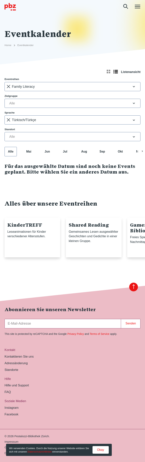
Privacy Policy (75, 333)
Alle (10, 151)
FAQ (8, 392)
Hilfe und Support (17, 385)
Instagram (12, 408)
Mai (28, 151)
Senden (131, 323)
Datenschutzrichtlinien (40, 451)
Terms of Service (99, 333)
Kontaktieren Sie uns (19, 356)
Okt (120, 151)
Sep (102, 151)
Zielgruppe (11, 96)
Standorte (11, 370)
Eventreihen (12, 79)
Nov (139, 151)
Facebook (11, 414)
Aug (84, 151)
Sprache (10, 112)
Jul (65, 151)
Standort (10, 129)
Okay (100, 449)
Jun (47, 151)
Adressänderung (16, 363)
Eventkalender (25, 45)
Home (8, 45)
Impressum (12, 441)
